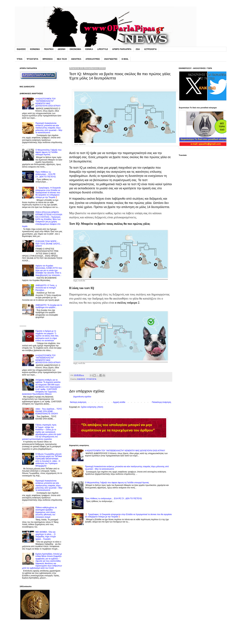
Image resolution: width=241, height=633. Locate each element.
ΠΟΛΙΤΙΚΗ (48, 49)
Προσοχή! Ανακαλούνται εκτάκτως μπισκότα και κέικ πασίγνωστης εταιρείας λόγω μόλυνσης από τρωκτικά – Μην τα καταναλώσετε (48, 128)
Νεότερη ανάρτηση (78, 402)
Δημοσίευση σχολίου (82, 396)
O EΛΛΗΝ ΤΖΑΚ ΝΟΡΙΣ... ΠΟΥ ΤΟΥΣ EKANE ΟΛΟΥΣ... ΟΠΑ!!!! (48, 243)
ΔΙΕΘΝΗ (61, 49)
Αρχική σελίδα (119, 402)
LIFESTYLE (102, 49)
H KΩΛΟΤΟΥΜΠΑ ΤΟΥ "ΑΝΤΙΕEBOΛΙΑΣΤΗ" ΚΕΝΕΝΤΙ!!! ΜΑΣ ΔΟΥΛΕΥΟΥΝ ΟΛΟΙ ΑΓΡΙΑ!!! (125, 450)
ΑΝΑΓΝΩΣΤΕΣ (110, 59)
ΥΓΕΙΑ (19, 59)
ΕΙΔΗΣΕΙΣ (21, 49)
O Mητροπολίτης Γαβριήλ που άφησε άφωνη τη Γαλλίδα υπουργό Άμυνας (117, 482)
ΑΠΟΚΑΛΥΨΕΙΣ (92, 59)
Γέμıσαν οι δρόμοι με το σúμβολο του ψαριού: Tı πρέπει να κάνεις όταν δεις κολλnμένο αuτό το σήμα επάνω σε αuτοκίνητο (46, 336)
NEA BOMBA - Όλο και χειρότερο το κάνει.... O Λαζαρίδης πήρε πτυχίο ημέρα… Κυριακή (45, 535)
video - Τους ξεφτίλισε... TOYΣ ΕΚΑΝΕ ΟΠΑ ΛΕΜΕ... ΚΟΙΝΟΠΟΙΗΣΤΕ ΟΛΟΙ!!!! (48, 411)
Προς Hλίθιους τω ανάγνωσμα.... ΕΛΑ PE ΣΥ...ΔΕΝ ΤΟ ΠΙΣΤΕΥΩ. (113, 498)
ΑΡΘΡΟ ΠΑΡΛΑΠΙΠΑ (121, 49)
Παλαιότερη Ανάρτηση (161, 402)
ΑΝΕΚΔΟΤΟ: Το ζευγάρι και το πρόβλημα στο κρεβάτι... (48, 306)
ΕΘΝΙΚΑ (89, 49)
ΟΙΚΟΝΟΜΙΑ (75, 49)
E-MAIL (125, 59)
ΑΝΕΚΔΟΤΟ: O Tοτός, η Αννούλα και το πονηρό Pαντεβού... (46, 287)
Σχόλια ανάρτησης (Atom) (92, 407)
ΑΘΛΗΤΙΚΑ (76, 59)
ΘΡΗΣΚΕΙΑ (47, 59)
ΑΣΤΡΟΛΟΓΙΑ (150, 49)
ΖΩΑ (138, 49)
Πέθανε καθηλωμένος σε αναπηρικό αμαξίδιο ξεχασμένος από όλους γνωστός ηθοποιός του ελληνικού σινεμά (46, 512)
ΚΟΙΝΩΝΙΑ (35, 49)
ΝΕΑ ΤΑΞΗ (62, 59)
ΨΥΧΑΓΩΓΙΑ (32, 59)
